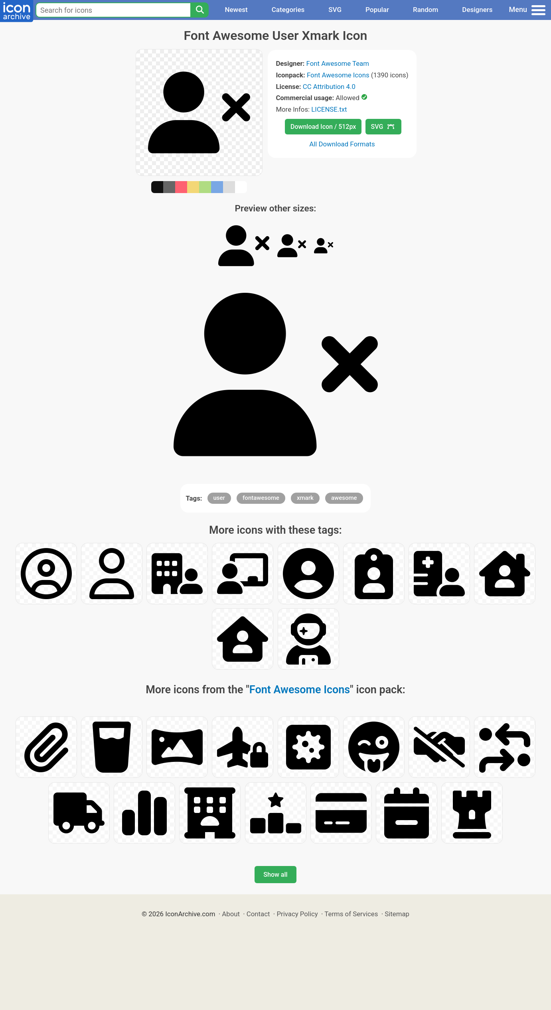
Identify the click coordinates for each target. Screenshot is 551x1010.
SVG (335, 10)
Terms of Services (351, 914)
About (231, 914)
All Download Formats (342, 144)
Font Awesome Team (337, 63)
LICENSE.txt (329, 109)
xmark (305, 497)
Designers (477, 10)
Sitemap (397, 914)
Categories (288, 10)
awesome (344, 497)
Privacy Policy (297, 914)
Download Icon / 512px (323, 126)
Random (425, 10)
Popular (377, 10)
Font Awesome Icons (338, 75)
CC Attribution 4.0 (329, 87)
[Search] (199, 10)
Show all (275, 874)
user (219, 497)
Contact (258, 914)
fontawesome (261, 497)
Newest (236, 10)
